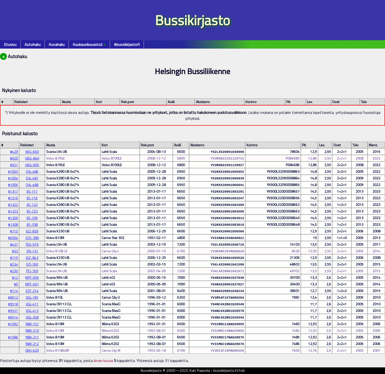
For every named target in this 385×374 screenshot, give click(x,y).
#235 (14, 270)
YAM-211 (32, 337)
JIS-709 (32, 217)
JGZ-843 (32, 257)
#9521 (13, 310)
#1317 (13, 191)
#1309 (13, 217)
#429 (14, 151)
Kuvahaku (57, 44)
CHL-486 (32, 171)
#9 (16, 284)
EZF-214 (32, 290)
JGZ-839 (32, 231)
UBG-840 (32, 158)
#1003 (13, 171)
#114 (14, 290)
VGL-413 (32, 310)
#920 (14, 158)
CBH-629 (32, 350)
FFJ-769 (32, 270)
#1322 (13, 204)
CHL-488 (32, 184)
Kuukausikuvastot (89, 44)
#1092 (13, 323)
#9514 (13, 317)
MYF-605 (32, 277)
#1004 (13, 178)
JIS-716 (32, 197)
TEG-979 (32, 244)
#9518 (13, 304)
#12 (15, 277)
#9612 (13, 297)
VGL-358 (32, 317)
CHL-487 (32, 178)
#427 (14, 244)
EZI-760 (32, 264)
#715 (14, 231)
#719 (14, 257)
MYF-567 (32, 284)
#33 (15, 251)
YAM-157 (32, 323)
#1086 (13, 337)
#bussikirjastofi (127, 44)
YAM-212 (32, 343)
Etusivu (10, 44)
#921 (14, 164)
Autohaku (33, 44)
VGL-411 (32, 304)
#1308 (13, 224)
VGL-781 (32, 297)
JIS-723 (32, 211)
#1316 (13, 197)
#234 (14, 264)
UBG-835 (32, 164)
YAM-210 (32, 330)
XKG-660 (32, 151)
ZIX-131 (32, 251)
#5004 (13, 237)
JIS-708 (32, 224)
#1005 (13, 184)
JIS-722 (32, 204)
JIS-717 (32, 191)
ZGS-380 (32, 237)
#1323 (13, 211)
